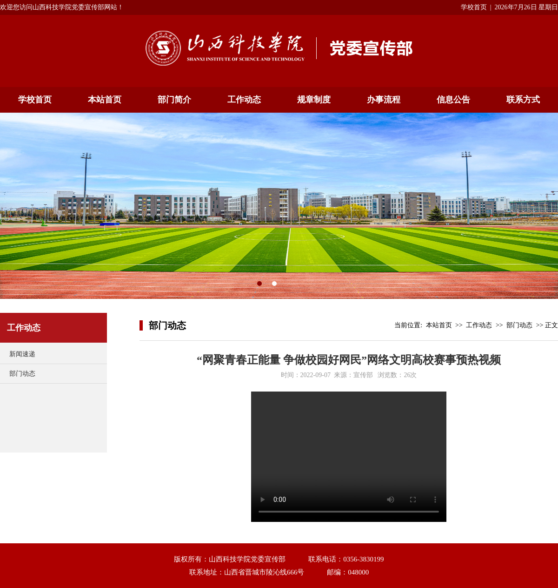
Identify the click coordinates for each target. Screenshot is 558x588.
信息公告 (453, 99)
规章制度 (314, 99)
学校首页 (474, 7)
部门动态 (22, 373)
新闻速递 (22, 354)
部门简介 (174, 99)
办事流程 (383, 99)
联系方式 (523, 99)
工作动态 (244, 99)
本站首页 (104, 99)
